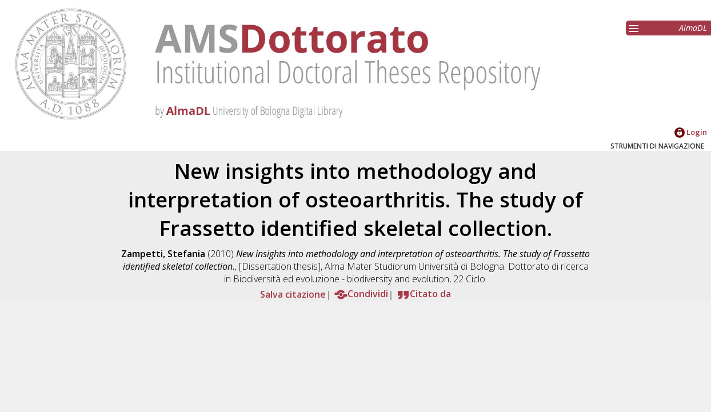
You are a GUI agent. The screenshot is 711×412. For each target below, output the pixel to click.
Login (690, 132)
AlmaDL (693, 27)
